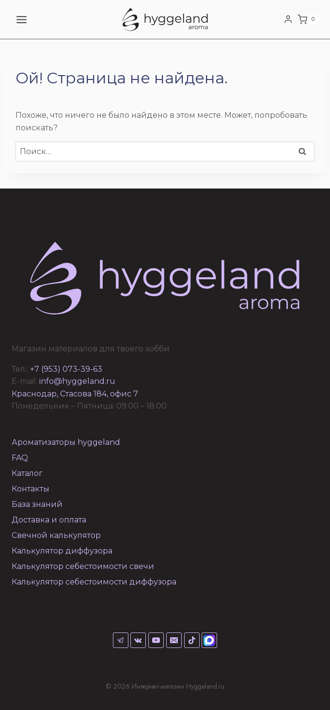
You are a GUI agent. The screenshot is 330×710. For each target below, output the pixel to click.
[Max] (209, 640)
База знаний (37, 504)
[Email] (174, 640)
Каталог (27, 473)
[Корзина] (308, 19)
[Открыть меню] (22, 19)
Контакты (30, 488)
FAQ (20, 457)
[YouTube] (156, 640)
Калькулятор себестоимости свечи (83, 566)
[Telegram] (120, 640)
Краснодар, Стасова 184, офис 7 (75, 393)
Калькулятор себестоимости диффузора (94, 581)
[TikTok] (192, 640)
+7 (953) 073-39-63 (66, 369)
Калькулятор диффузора (62, 550)
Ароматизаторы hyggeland (66, 442)
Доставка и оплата (49, 519)
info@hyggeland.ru (77, 381)
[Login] (288, 19)
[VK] (138, 640)
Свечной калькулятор (56, 535)
